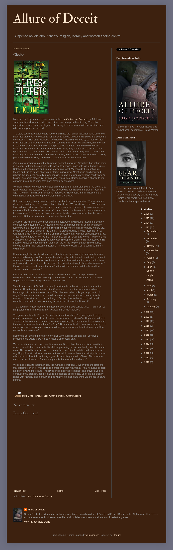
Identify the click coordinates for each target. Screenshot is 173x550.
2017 (147, 330)
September (152, 250)
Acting (149, 280)
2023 (147, 227)
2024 (147, 222)
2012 (147, 353)
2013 (147, 348)
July (149, 262)
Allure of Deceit (55, 18)
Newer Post (20, 490)
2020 (147, 321)
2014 (147, 344)
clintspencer (92, 535)
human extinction (57, 396)
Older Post (100, 490)
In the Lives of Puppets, (76, 119)
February (151, 299)
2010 (147, 362)
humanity (70, 396)
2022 (147, 312)
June (150, 267)
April (149, 290)
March (150, 294)
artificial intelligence (31, 396)
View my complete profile (37, 521)
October (151, 246)
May (149, 285)
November (152, 238)
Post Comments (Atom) (40, 496)
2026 (147, 213)
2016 (147, 335)
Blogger (117, 535)
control (44, 396)
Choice (150, 270)
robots (78, 396)
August (151, 257)
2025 (147, 218)
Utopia (149, 275)
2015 (147, 339)
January (151, 306)
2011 (147, 357)
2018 (147, 325)
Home (60, 490)
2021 (147, 316)
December (152, 231)
